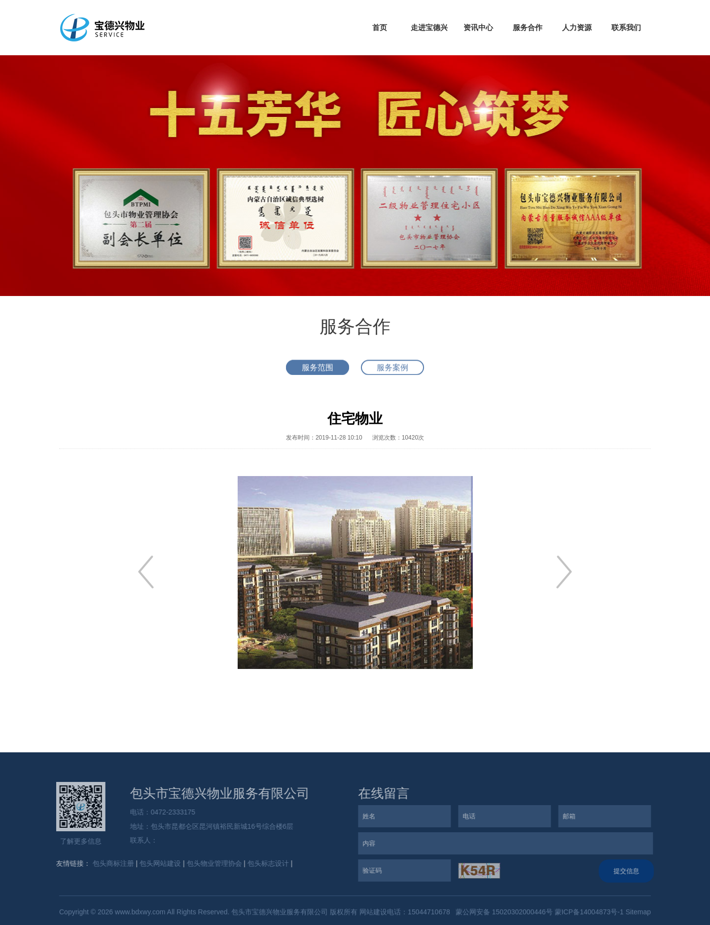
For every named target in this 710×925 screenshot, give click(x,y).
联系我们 (626, 27)
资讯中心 (478, 27)
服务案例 (392, 369)
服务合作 (527, 27)
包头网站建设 (158, 863)
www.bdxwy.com (140, 914)
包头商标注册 (111, 863)
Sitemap (638, 914)
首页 (379, 27)
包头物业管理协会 (212, 863)
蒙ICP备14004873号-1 (589, 914)
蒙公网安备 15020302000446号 (503, 914)
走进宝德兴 (429, 27)
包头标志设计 (266, 863)
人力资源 (577, 27)
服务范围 (317, 369)
